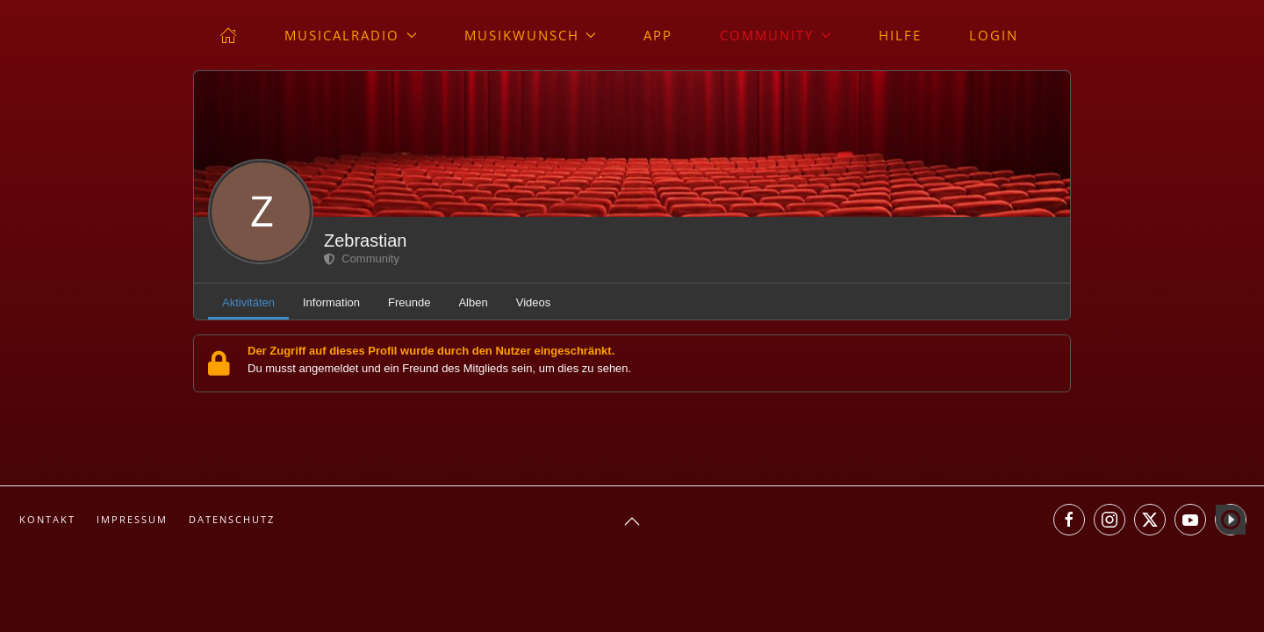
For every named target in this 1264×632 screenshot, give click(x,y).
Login (993, 35)
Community (361, 258)
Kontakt (47, 519)
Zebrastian (365, 240)
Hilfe (900, 35)
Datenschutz (232, 519)
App (657, 35)
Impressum (132, 519)
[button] (632, 521)
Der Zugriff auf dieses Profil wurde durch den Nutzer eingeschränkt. (431, 350)
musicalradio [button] (350, 35)
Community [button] (775, 35)
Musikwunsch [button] (530, 35)
